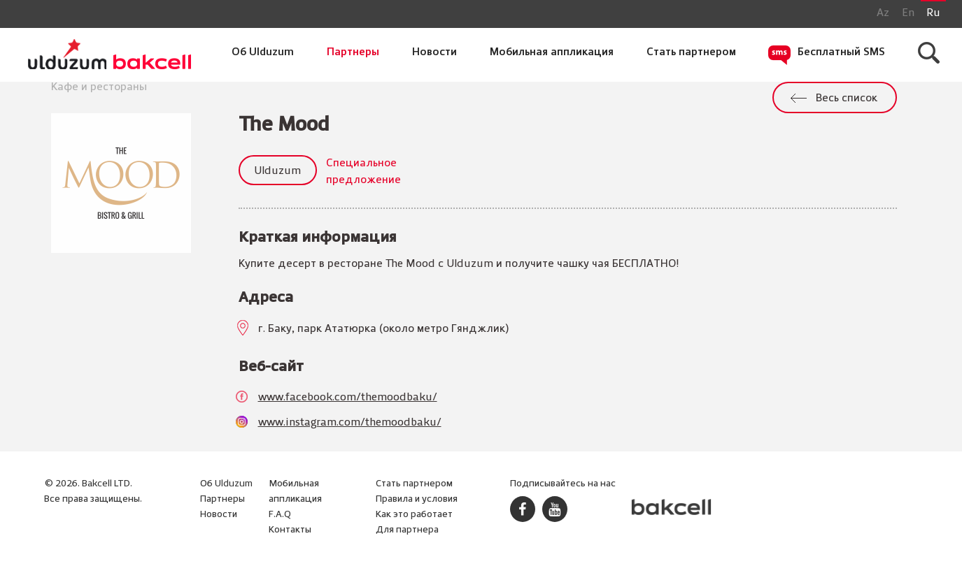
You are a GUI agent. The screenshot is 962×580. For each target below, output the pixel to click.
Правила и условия (417, 499)
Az (883, 13)
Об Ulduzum (263, 52)
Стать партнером (691, 52)
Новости (434, 52)
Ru (933, 13)
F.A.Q (280, 514)
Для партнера (407, 530)
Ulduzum (277, 171)
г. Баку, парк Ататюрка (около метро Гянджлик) (383, 329)
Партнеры (353, 52)
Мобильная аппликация (552, 52)
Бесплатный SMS (841, 52)
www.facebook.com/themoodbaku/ (347, 398)
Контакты (290, 530)
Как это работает (414, 514)
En (908, 13)
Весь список (846, 98)
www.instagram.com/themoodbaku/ (349, 423)
